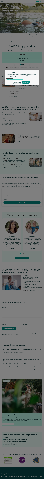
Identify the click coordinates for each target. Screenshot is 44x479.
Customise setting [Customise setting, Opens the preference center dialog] (17, 82)
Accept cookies (26, 82)
